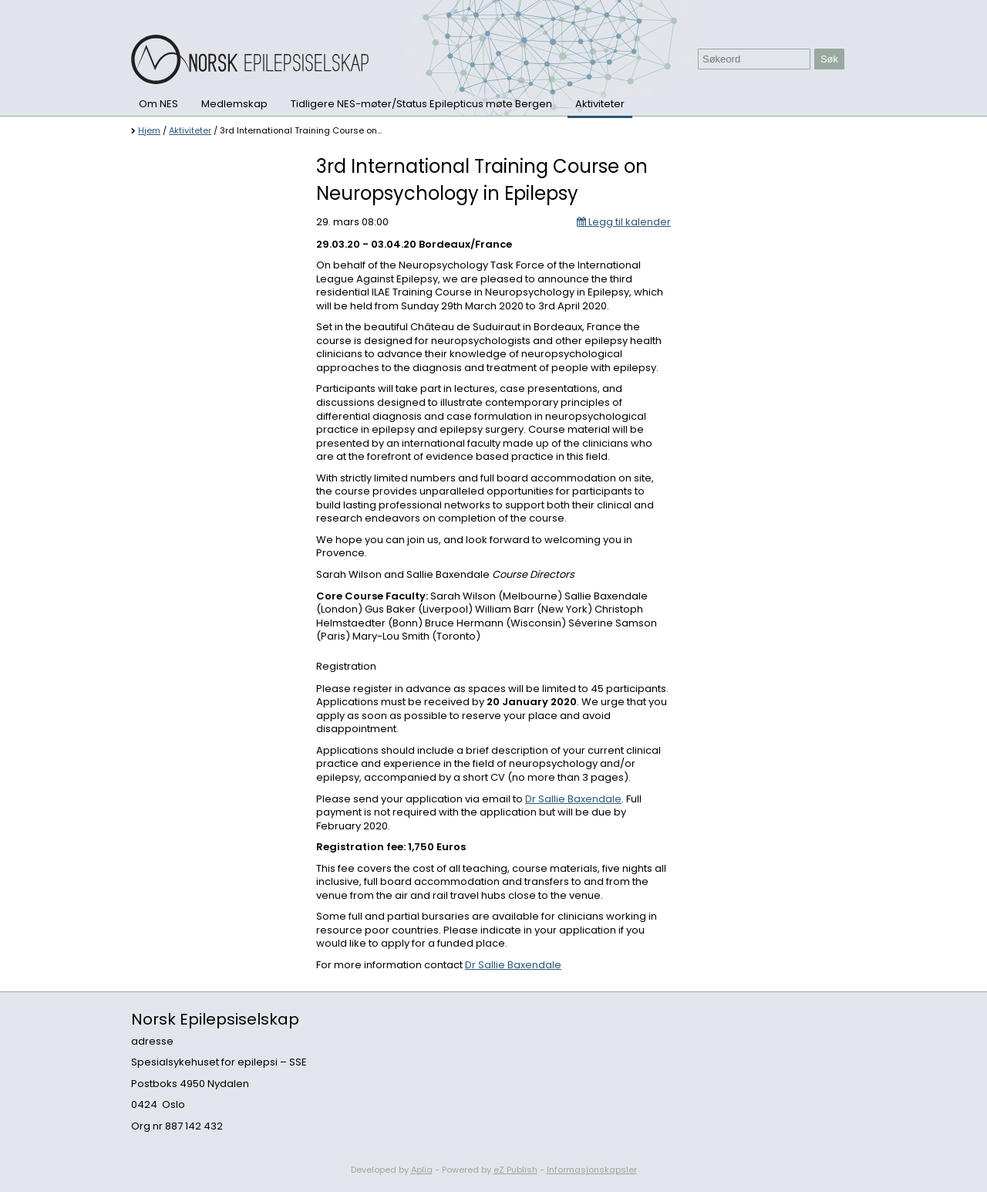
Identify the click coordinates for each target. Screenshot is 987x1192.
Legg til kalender (624, 221)
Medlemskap (234, 103)
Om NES (158, 103)
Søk (829, 59)
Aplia (422, 1169)
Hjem (149, 130)
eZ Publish (515, 1169)
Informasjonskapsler (592, 1169)
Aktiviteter (600, 103)
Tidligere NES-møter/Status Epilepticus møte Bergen (421, 103)
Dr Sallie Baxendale (573, 799)
